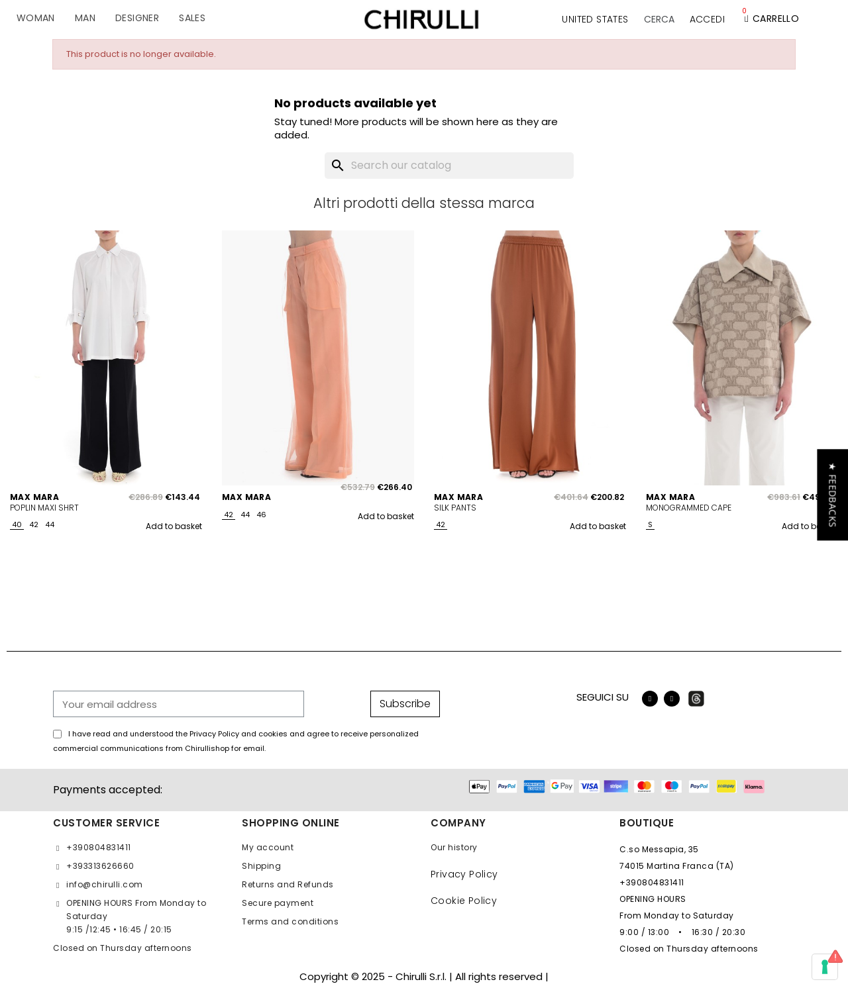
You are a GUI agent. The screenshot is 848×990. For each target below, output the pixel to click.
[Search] (449, 165)
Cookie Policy (464, 900)
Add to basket (174, 526)
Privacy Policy (464, 874)
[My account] (707, 19)
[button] (659, 19)
